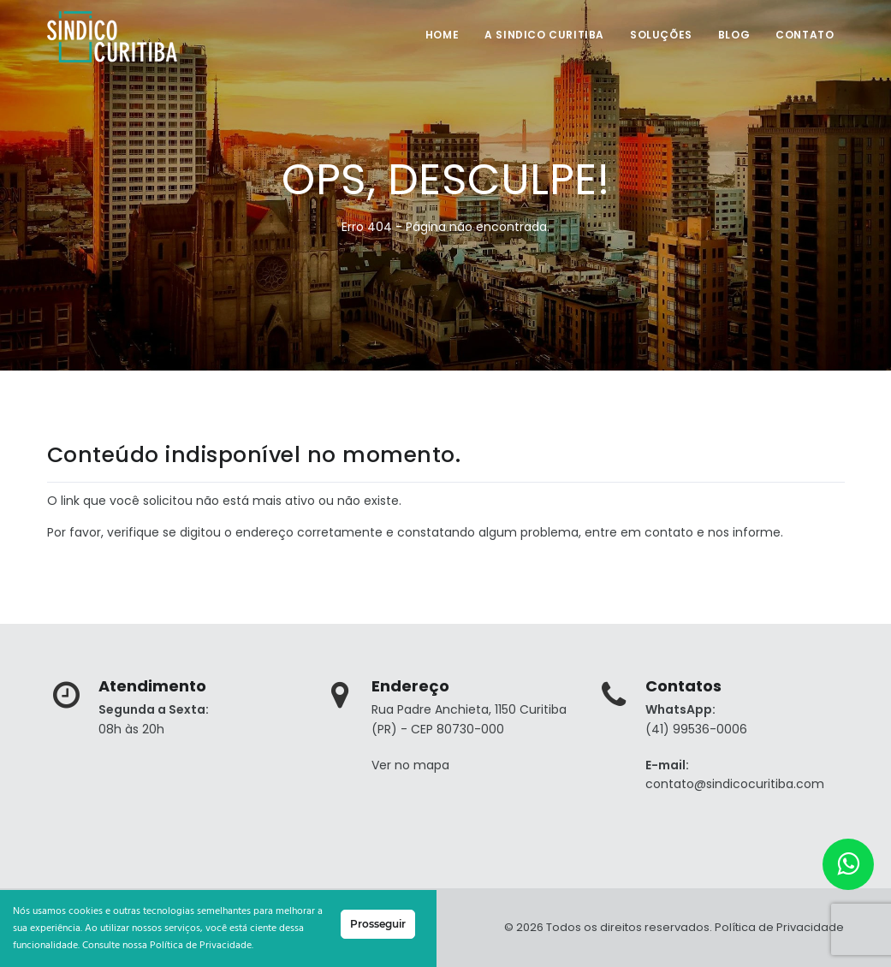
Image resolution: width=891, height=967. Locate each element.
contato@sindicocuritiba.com (734, 783)
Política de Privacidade (779, 927)
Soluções (661, 34)
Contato (804, 34)
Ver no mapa (410, 765)
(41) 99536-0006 (696, 729)
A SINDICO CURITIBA (544, 34)
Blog (734, 34)
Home (442, 34)
